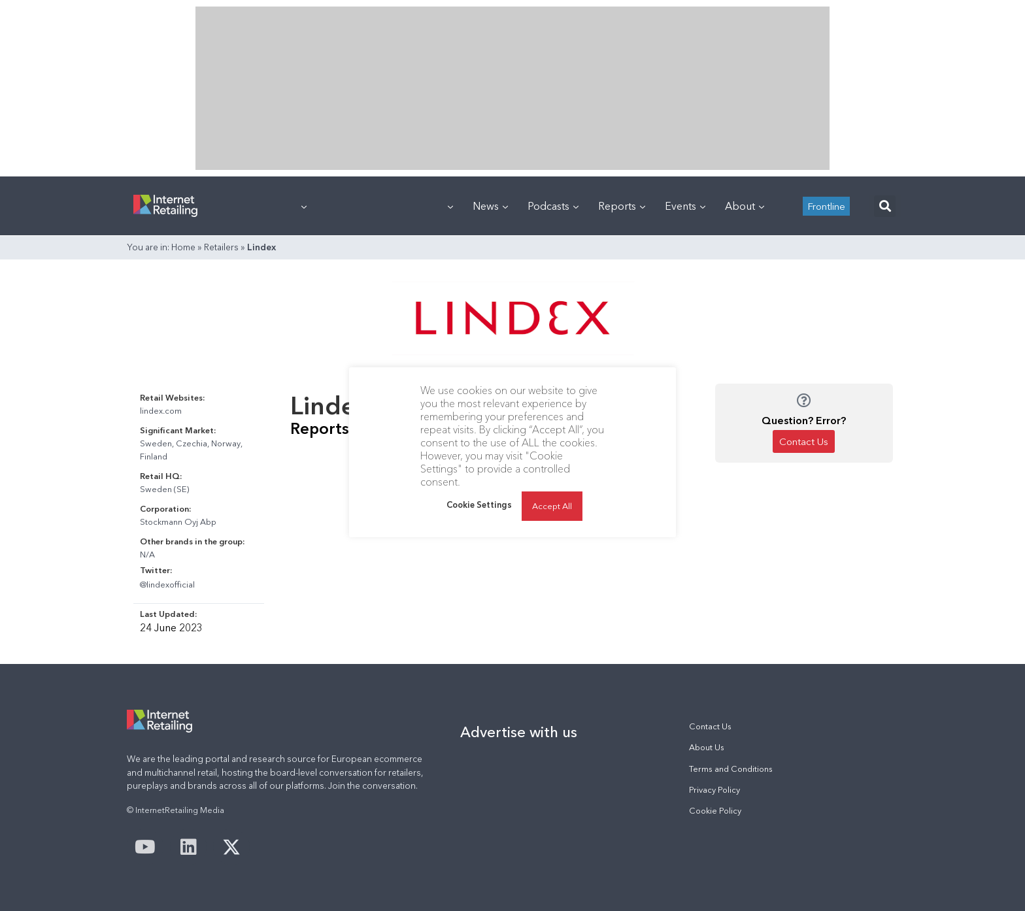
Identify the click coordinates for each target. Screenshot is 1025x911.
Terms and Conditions (731, 769)
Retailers (221, 247)
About (744, 205)
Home (183, 247)
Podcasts (553, 205)
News (490, 205)
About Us (706, 747)
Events (685, 205)
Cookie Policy (715, 811)
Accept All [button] (552, 506)
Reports (621, 205)
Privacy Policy (714, 790)
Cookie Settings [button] (479, 504)
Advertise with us (518, 732)
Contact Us (710, 726)
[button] (885, 206)
